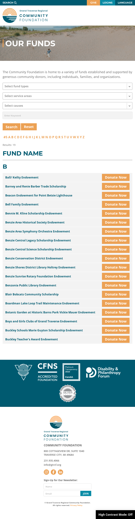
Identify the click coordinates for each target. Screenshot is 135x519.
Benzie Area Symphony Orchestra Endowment (37, 231)
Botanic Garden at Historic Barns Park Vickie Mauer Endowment (50, 312)
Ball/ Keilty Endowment (21, 177)
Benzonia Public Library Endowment (30, 285)
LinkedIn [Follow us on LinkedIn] (60, 472)
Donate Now (116, 177)
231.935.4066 (51, 460)
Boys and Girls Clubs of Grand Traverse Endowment (41, 321)
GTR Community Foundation (25, 15)
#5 (5, 137)
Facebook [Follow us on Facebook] (53, 472)
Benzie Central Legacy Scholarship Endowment (38, 240)
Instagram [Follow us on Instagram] (46, 472)
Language (125, 2)
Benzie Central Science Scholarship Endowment (38, 249)
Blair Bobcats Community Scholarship (32, 294)
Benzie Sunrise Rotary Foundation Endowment (38, 276)
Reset (29, 126)
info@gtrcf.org (52, 464)
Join (86, 493)
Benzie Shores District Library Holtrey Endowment (40, 267)
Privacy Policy (76, 505)
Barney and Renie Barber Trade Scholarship (35, 186)
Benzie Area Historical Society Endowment (35, 222)
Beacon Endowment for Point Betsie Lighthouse (38, 195)
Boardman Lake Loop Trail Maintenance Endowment (42, 303)
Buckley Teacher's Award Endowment (31, 339)
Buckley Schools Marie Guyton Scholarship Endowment (44, 330)
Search (8, 2)
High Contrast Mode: (115, 515)
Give (93, 2)
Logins (107, 2)
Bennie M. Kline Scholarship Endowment (33, 213)
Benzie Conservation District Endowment (34, 258)
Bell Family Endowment (21, 204)
